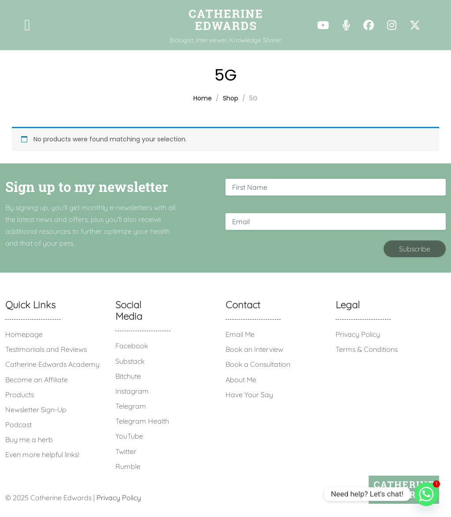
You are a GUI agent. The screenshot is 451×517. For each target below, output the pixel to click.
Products (19, 394)
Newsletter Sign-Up (36, 409)
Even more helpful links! (42, 454)
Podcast (18, 424)
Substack (129, 361)
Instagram (132, 391)
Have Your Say (249, 394)
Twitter (126, 451)
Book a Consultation (258, 364)
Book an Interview (254, 349)
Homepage (24, 334)
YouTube (129, 436)
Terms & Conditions (367, 349)
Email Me (240, 334)
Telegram (130, 406)
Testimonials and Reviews (46, 349)
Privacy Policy (358, 334)
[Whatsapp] (426, 494)
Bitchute (128, 376)
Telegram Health (142, 421)
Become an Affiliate (36, 379)
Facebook (131, 345)
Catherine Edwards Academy (52, 364)
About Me (241, 379)
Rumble (127, 466)
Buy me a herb (29, 439)
